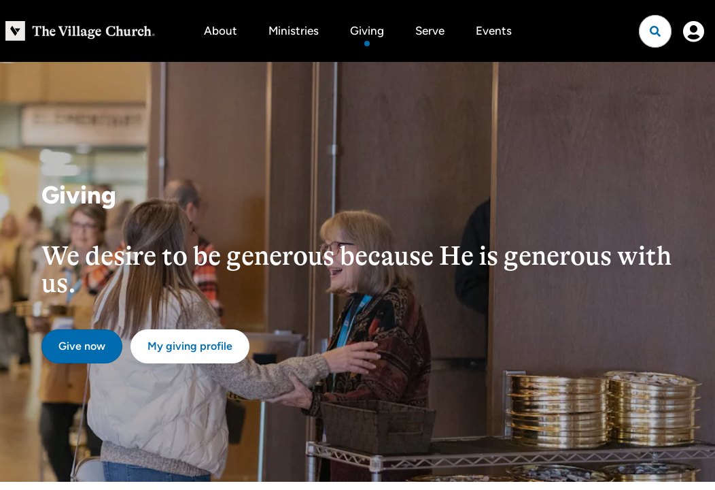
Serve (429, 30)
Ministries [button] (293, 30)
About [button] (220, 30)
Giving (367, 30)
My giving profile (189, 346)
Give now (81, 346)
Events (494, 30)
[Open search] (655, 31)
